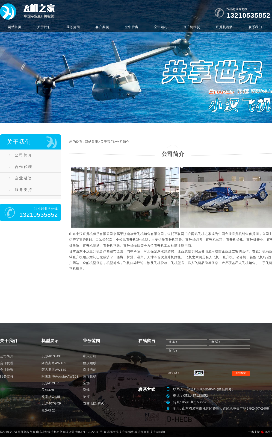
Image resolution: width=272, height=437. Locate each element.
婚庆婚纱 (90, 363)
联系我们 (255, 27)
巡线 (86, 390)
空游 (86, 383)
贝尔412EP (50, 383)
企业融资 (21, 178)
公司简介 (21, 155)
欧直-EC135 (50, 397)
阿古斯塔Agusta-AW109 (60, 376)
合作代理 (21, 167)
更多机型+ (49, 410)
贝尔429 (47, 390)
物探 (86, 397)
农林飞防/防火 (93, 403)
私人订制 (90, 356)
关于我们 (44, 27)
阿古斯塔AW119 (53, 370)
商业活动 (90, 370)
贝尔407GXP (51, 356)
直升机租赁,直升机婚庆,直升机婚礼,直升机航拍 (134, 432)
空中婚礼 (161, 27)
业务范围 (73, 27)
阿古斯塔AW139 (53, 363)
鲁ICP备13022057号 (89, 432)
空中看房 (131, 27)
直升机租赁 (191, 27)
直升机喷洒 (224, 27)
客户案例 (102, 27)
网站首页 (14, 27)
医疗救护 (90, 376)
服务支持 (21, 190)
